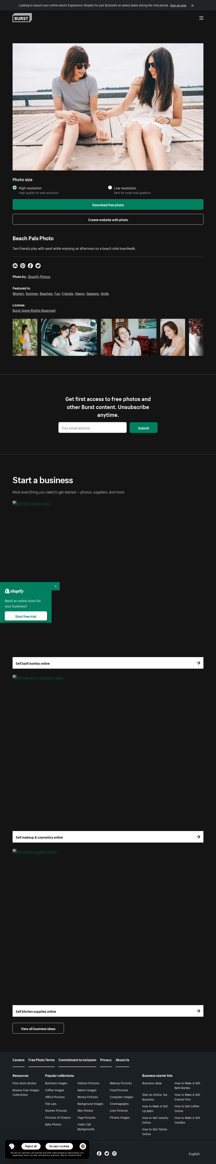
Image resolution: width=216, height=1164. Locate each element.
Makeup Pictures (121, 1083)
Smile (105, 293)
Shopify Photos (39, 276)
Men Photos (85, 1110)
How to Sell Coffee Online (187, 1108)
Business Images (56, 1083)
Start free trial (25, 616)
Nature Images (86, 1090)
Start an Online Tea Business (154, 1096)
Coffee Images (54, 1090)
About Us (122, 1059)
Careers (19, 1059)
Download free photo (108, 204)
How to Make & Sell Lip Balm (155, 1108)
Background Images (90, 1103)
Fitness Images (120, 1117)
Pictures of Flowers (58, 1117)
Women (18, 293)
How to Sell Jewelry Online (155, 1119)
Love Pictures (119, 1110)
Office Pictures (55, 1096)
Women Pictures (56, 1110)
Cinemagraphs (119, 1103)
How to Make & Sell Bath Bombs (187, 1085)
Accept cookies (59, 1146)
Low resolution (125, 187)
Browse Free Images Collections (26, 1092)
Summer (32, 293)
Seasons (92, 293)
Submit (143, 427)
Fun (57, 293)
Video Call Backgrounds (85, 1126)
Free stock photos (24, 1083)
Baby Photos (53, 1124)
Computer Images (121, 1096)
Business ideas (152, 1083)
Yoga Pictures (86, 1117)
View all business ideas (38, 1028)
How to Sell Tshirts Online (154, 1131)
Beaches (46, 293)
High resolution (30, 187)
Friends (67, 293)
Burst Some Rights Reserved (34, 310)
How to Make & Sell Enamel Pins (187, 1096)
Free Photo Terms (41, 1059)
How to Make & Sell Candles (187, 1119)
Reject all (31, 1146)
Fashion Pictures (88, 1083)
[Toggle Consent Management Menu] (11, 1146)
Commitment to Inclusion (77, 1059)
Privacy (106, 1059)
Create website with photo (108, 219)
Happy (80, 293)
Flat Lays (50, 1103)
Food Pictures (119, 1090)
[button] (11, 1146)
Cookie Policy (75, 1155)
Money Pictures (87, 1096)
